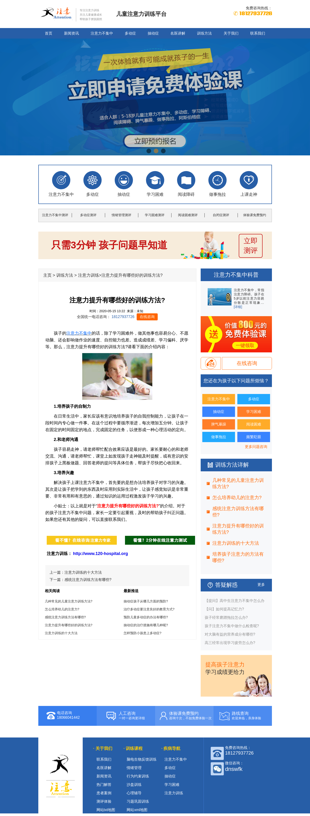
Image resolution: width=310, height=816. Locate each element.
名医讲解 (177, 33)
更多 (261, 585)
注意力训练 (88, 275)
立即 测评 (251, 245)
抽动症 (153, 33)
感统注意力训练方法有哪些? (87, 580)
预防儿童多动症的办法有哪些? (146, 617)
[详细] (238, 307)
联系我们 (257, 33)
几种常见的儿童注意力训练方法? (69, 601)
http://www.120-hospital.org (100, 553)
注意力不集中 (102, 33)
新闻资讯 (71, 33)
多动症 (130, 33)
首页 (48, 33)
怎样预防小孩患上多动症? (142, 633)
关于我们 (231, 33)
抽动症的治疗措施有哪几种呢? (146, 625)
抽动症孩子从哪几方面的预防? (146, 601)
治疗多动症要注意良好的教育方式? (149, 609)
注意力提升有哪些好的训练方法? (69, 625)
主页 (47, 275)
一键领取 (245, 345)
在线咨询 (147, 317)
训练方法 (204, 33)
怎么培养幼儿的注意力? (62, 609)
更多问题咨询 (256, 447)
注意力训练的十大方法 (83, 572)
